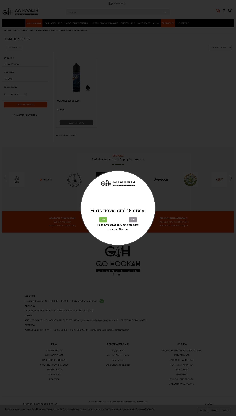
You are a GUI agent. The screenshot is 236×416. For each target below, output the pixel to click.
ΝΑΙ (103, 219)
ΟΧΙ (133, 219)
